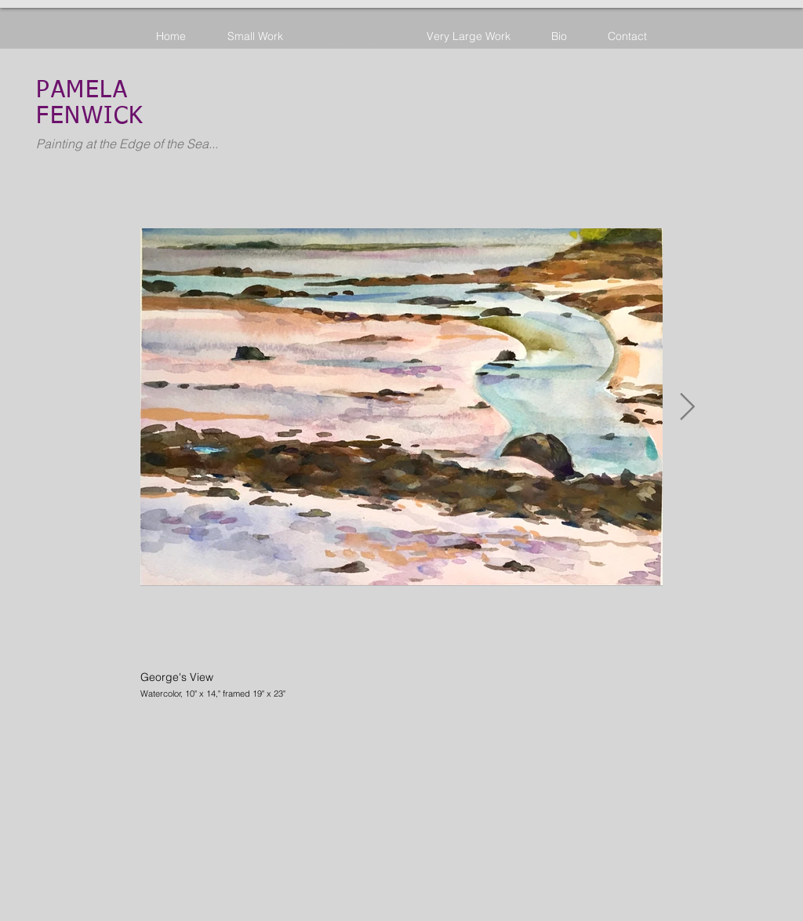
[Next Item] (687, 406)
